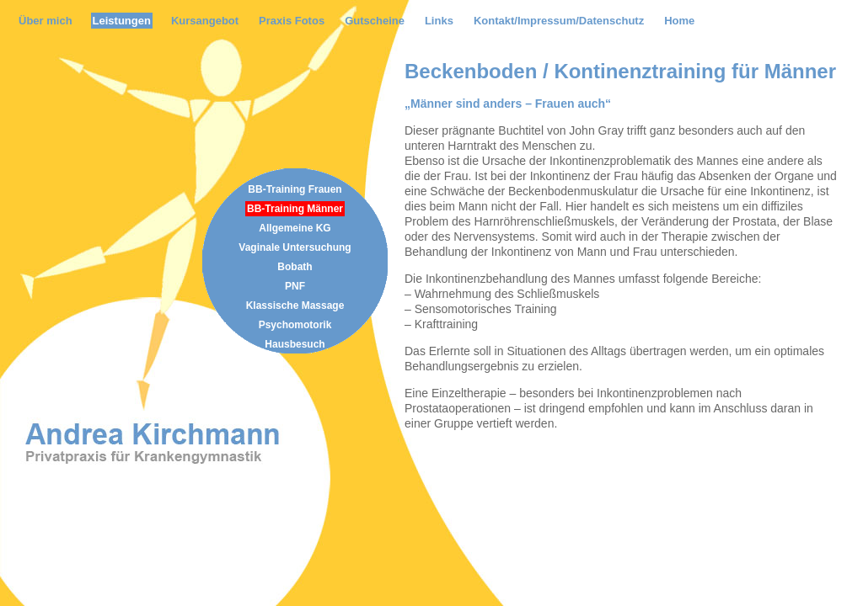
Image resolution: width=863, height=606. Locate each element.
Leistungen (122, 20)
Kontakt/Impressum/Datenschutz (559, 20)
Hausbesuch (294, 344)
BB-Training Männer (295, 209)
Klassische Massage (295, 305)
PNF (295, 286)
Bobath (294, 267)
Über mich (45, 20)
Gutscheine (375, 20)
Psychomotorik (295, 325)
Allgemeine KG (294, 228)
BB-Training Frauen (294, 189)
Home (679, 20)
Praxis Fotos (291, 20)
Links (439, 20)
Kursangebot (205, 20)
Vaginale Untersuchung (295, 247)
